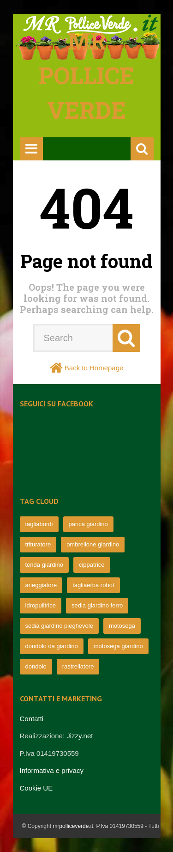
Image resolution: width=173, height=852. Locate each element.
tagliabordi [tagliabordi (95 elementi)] (39, 524)
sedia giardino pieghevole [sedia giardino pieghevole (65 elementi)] (59, 625)
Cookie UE (36, 788)
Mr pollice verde (86, 75)
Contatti (32, 719)
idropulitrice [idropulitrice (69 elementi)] (40, 605)
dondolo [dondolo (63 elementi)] (36, 666)
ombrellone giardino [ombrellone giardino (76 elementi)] (92, 544)
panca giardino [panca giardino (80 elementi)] (88, 524)
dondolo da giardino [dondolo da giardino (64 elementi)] (51, 646)
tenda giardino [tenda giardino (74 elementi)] (44, 564)
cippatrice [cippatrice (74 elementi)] (92, 564)
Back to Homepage (94, 368)
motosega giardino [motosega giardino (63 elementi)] (118, 646)
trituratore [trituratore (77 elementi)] (38, 544)
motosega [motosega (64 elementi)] (122, 625)
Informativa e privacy (52, 770)
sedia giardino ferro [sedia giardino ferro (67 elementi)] (97, 605)
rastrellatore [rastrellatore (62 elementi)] (78, 666)
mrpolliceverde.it (73, 826)
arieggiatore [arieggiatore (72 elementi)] (41, 585)
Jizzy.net (79, 736)
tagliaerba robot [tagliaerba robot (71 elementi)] (93, 585)
